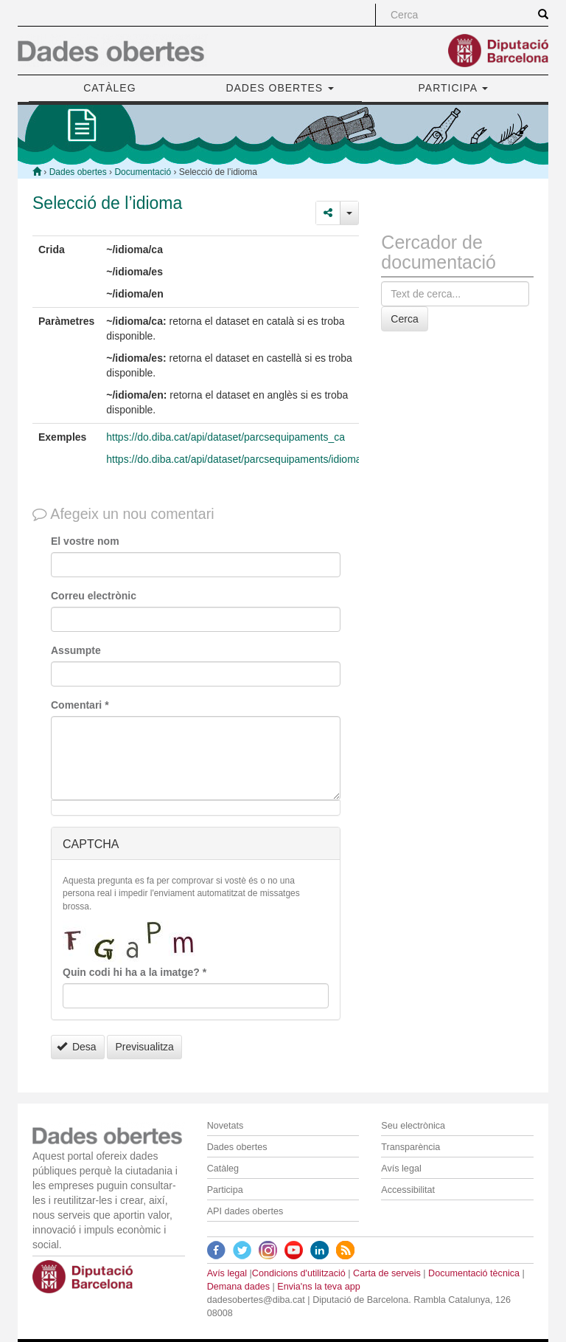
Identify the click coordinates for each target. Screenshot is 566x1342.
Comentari (80, 705)
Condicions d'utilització (299, 1273)
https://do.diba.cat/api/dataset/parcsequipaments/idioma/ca (240, 459)
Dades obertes (78, 172)
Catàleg (223, 1168)
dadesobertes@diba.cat (256, 1300)
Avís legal (401, 1168)
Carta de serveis (387, 1273)
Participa (225, 1190)
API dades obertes (245, 1211)
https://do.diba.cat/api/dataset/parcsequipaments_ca (225, 437)
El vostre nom (85, 541)
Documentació (142, 172)
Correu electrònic (93, 596)
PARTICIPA (454, 88)
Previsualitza (144, 1047)
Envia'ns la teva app (318, 1286)
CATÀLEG (109, 88)
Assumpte (76, 650)
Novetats (225, 1126)
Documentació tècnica (474, 1273)
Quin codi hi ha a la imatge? (134, 972)
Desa (77, 1047)
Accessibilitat (408, 1190)
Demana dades (238, 1286)
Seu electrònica (413, 1126)
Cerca (404, 319)
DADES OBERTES (280, 88)
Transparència (410, 1147)
